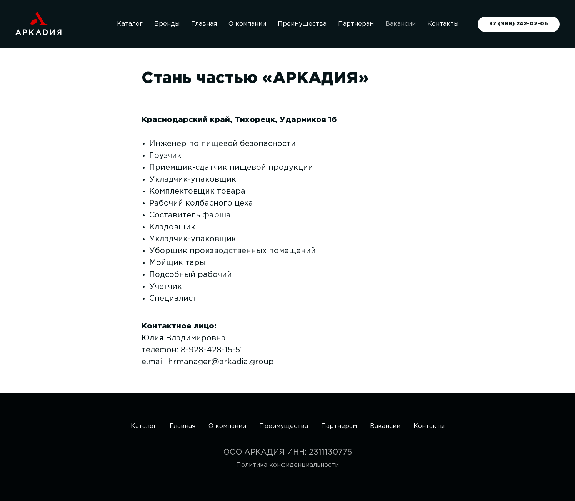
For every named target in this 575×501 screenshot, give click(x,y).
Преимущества (302, 24)
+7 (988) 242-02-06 (518, 24)
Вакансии (400, 24)
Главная (204, 24)
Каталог (144, 426)
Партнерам (356, 24)
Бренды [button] (167, 24)
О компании (247, 24)
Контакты (442, 24)
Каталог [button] (130, 24)
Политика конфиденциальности (287, 465)
